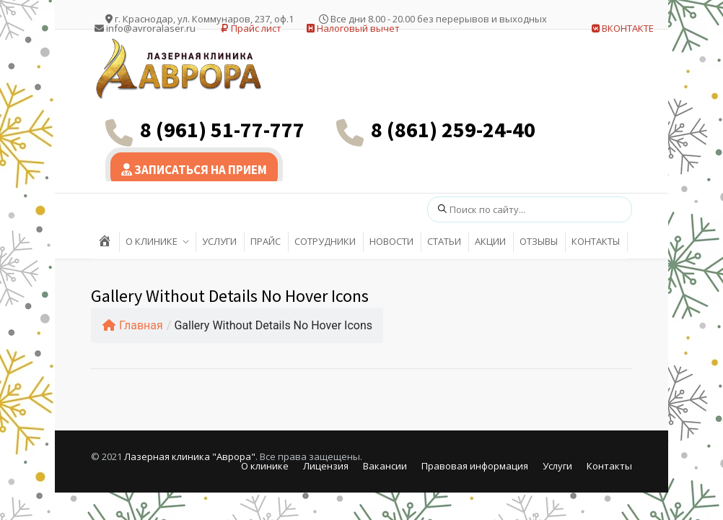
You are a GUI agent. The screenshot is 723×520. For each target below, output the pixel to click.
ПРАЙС (265, 241)
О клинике (265, 465)
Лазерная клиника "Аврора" (189, 456)
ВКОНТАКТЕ (623, 28)
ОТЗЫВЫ (539, 241)
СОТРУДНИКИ (325, 241)
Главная (132, 325)
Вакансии (385, 465)
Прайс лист (251, 28)
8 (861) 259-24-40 (453, 129)
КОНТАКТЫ (595, 241)
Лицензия (326, 465)
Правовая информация (474, 465)
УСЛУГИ (219, 241)
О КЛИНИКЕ (152, 241)
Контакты (609, 465)
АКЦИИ (490, 241)
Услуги (557, 465)
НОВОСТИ (391, 241)
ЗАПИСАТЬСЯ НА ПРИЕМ (194, 170)
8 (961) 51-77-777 (222, 129)
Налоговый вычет (353, 28)
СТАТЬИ (444, 241)
